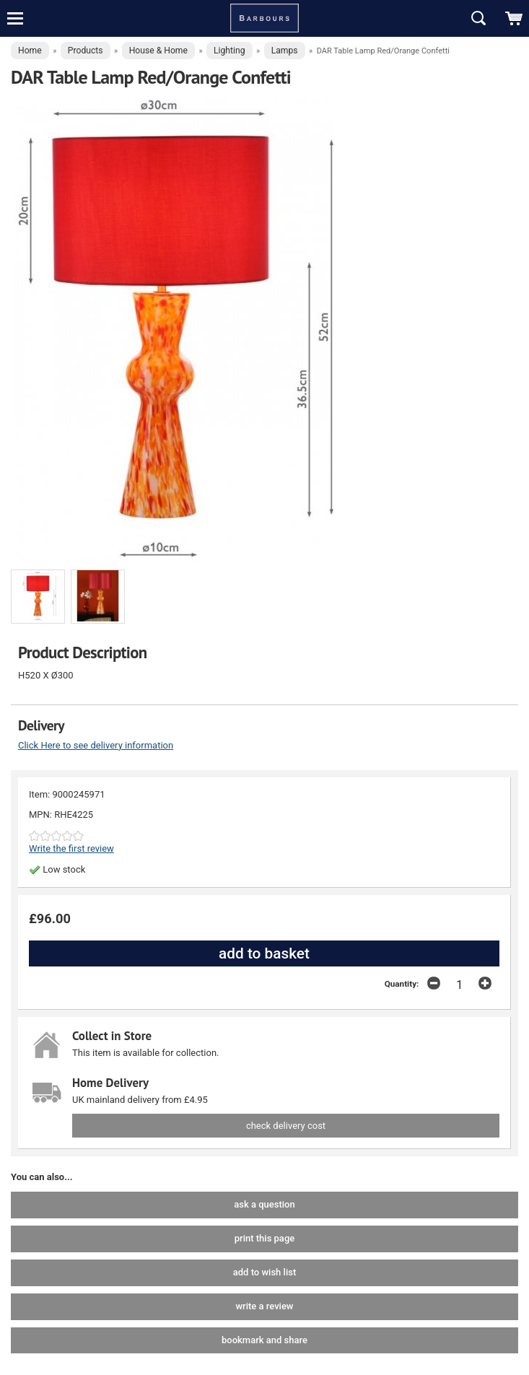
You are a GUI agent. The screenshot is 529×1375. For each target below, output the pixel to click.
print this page (264, 1238)
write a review (264, 1306)
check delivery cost (285, 1125)
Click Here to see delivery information (95, 745)
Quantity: (402, 984)
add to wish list (264, 1272)
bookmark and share (264, 1340)
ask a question (264, 1204)
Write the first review (71, 848)
